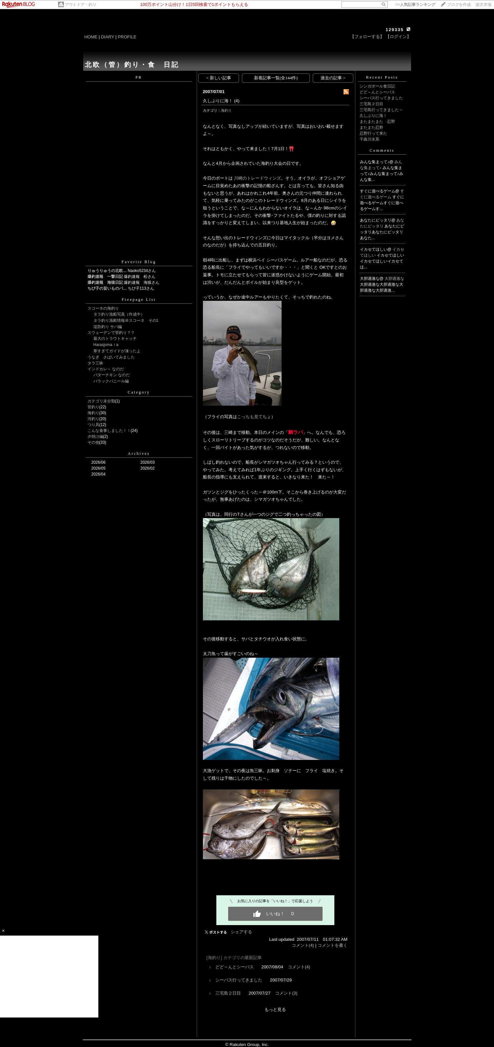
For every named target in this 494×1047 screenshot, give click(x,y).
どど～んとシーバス (234, 966)
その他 (93, 442)
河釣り (93, 419)
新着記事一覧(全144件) (276, 77)
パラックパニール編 (111, 381)
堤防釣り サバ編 (107, 326)
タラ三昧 (95, 363)
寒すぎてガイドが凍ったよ (117, 351)
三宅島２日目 (228, 993)
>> (415, 4)
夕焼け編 (95, 436)
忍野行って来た (373, 133)
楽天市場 (483, 4)
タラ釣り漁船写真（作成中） (119, 314)
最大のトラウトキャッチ (115, 338)
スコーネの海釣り (103, 308)
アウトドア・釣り (80, 4)
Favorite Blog (139, 262)
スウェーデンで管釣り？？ (111, 332)
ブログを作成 (459, 4)
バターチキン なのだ (111, 375)
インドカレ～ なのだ (106, 369)
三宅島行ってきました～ (381, 109)
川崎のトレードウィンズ (257, 178)
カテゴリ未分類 (101, 401)
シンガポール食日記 (377, 86)
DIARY (107, 36)
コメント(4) (303, 945)
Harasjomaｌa (106, 344)
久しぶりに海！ (218, 100)
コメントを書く (332, 945)
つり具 (93, 424)
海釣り (93, 413)
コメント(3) (286, 993)
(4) (236, 100)
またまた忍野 (371, 127)
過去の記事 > (333, 77)
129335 (394, 29)
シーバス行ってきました (238, 980)
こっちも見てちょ (254, 416)
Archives (139, 453)
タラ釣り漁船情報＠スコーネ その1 (126, 320)
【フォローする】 (367, 36)
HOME (90, 36)
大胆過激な (394, 278)
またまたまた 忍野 (377, 121)
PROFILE (127, 36)
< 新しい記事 (218, 77)
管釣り (93, 407)
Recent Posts (382, 77)
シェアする (241, 931)
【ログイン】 (398, 36)
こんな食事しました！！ (109, 430)
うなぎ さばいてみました (111, 357)
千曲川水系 (369, 139)
